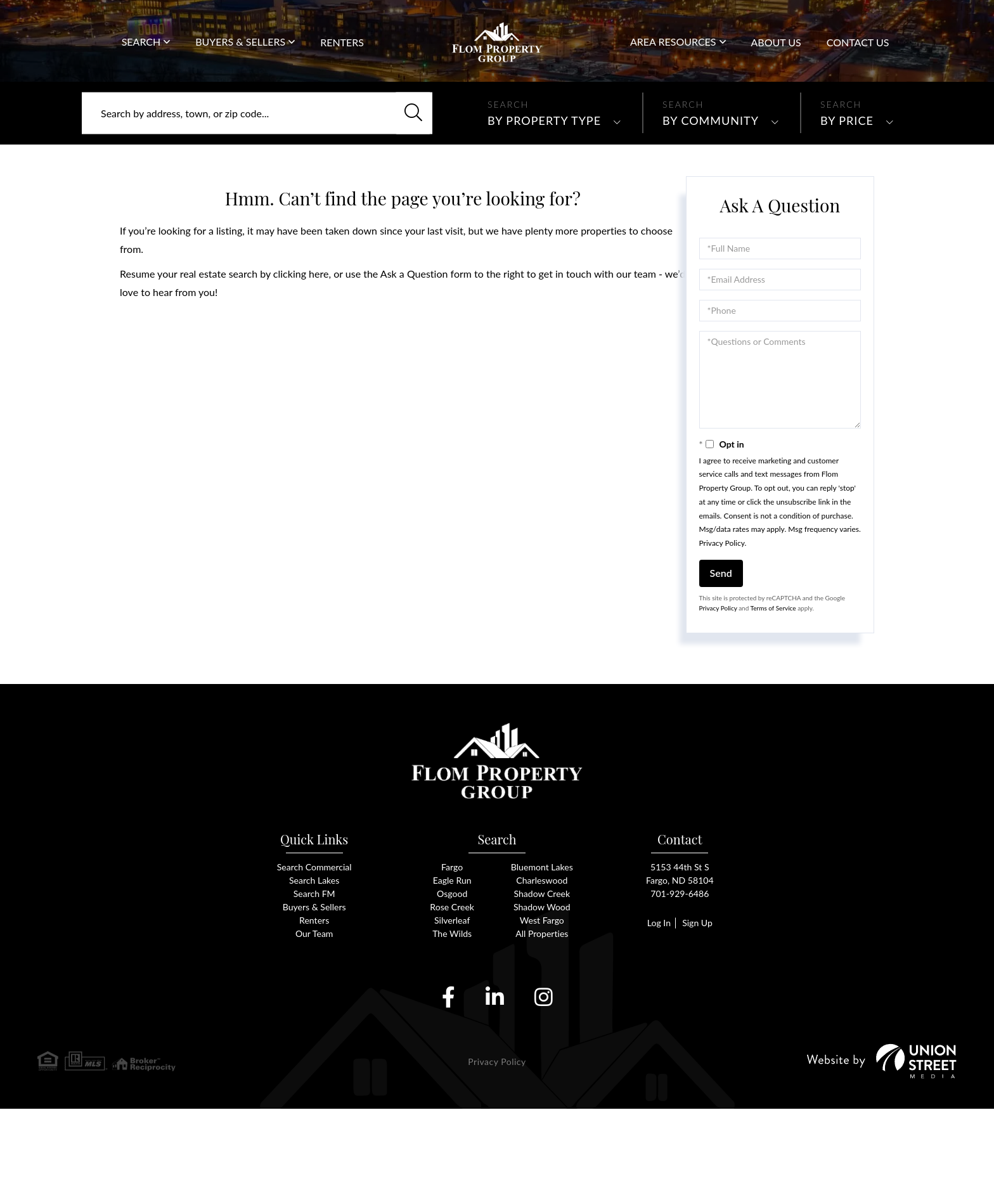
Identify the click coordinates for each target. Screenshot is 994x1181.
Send (721, 630)
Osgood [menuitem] (452, 963)
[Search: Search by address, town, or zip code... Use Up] (257, 171)
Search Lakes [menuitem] (313, 949)
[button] (407, 171)
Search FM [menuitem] (314, 963)
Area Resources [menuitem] (673, 55)
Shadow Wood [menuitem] (542, 977)
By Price (847, 178)
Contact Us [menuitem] (858, 56)
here (318, 331)
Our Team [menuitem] (314, 1005)
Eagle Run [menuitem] (452, 949)
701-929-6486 (941, 31)
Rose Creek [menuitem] (452, 977)
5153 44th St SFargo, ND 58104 (680, 942)
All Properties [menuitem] (542, 1005)
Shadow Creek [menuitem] (542, 963)
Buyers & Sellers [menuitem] (240, 55)
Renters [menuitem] (342, 56)
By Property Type (544, 178)
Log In (656, 993)
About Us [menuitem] (776, 56)
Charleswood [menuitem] (542, 949)
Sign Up (698, 993)
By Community (710, 178)
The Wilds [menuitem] (452, 1005)
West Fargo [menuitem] (542, 991)
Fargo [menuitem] (452, 935)
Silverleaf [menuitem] (452, 991)
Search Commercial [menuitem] (314, 935)
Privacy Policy (722, 600)
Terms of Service (773, 665)
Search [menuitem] (141, 55)
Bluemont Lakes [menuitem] (542, 935)
